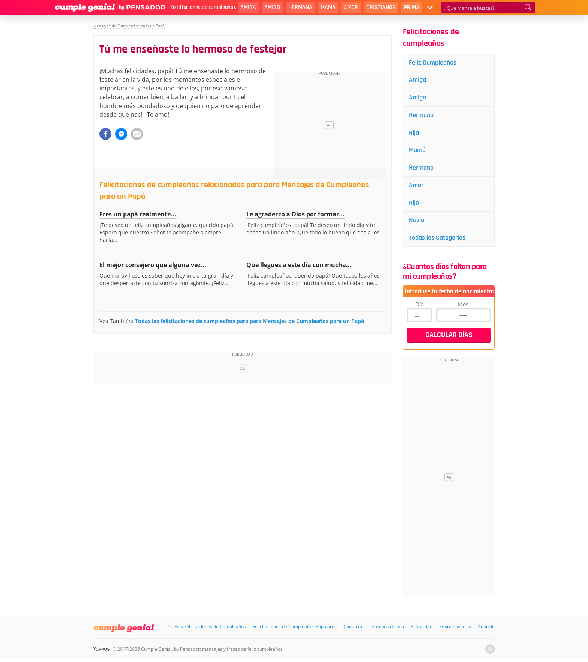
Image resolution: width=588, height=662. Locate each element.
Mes (463, 304)
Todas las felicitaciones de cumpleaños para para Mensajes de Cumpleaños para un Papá (249, 320)
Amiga (248, 7)
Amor (351, 7)
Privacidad (421, 627)
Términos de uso (386, 627)
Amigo (272, 7)
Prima (411, 7)
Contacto (353, 627)
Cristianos (381, 7)
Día (419, 304)
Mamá (417, 150)
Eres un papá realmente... (137, 214)
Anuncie (486, 627)
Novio (416, 220)
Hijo (414, 203)
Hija (414, 132)
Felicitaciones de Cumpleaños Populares (295, 627)
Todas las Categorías (437, 238)
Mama (328, 7)
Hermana (300, 7)
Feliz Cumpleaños (432, 62)
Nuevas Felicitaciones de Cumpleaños (206, 627)
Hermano (421, 168)
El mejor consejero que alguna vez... (152, 265)
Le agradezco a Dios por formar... (295, 214)
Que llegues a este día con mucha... (299, 265)
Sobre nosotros (455, 627)
